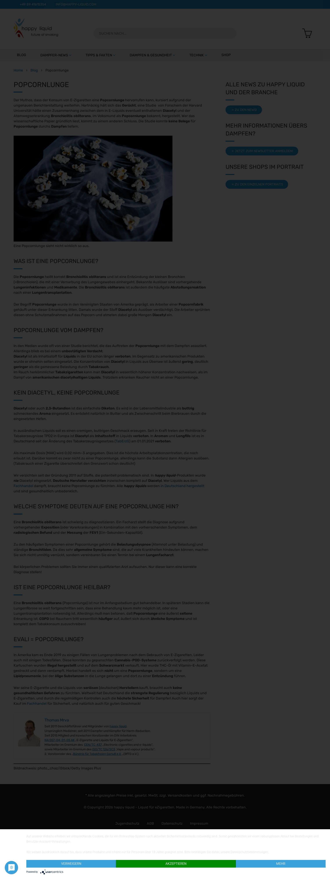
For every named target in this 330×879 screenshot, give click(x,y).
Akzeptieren (176, 864)
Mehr (280, 864)
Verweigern (71, 864)
